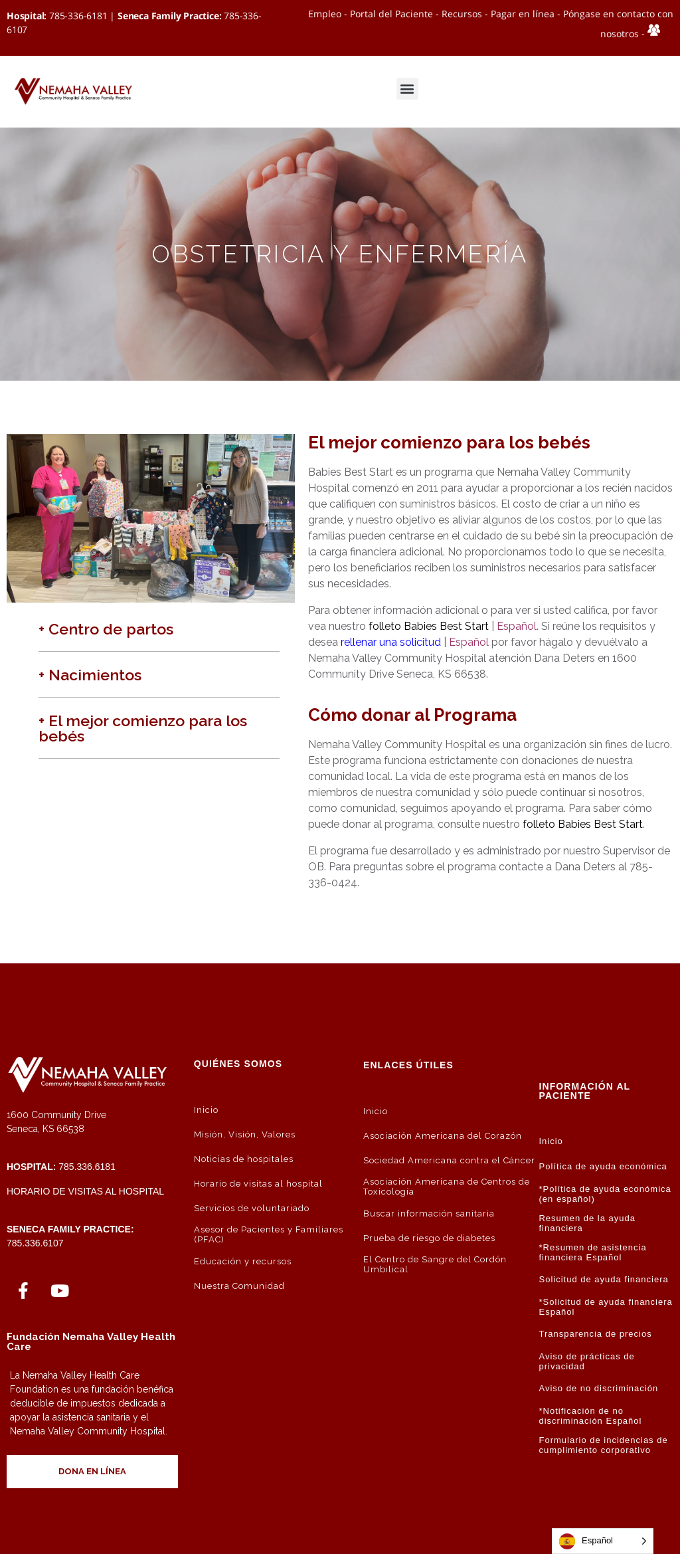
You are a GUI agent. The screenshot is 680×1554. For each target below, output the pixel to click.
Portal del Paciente (391, 13)
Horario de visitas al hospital (85, 1191)
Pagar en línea (522, 13)
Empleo (324, 13)
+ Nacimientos (90, 675)
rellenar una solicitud (391, 642)
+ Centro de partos (106, 629)
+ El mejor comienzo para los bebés (143, 728)
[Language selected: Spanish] (602, 1541)
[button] (407, 89)
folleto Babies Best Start (429, 626)
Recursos (462, 13)
